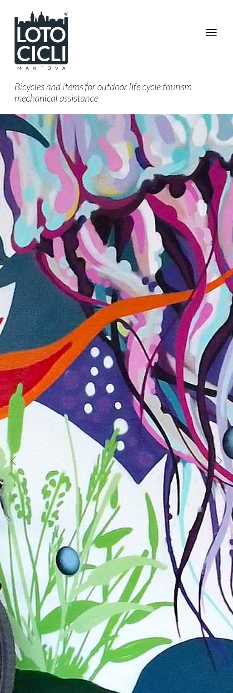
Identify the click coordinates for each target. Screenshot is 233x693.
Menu (212, 32)
